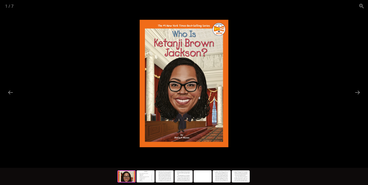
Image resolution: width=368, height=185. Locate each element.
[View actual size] (361, 6)
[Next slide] (357, 92)
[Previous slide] (10, 92)
